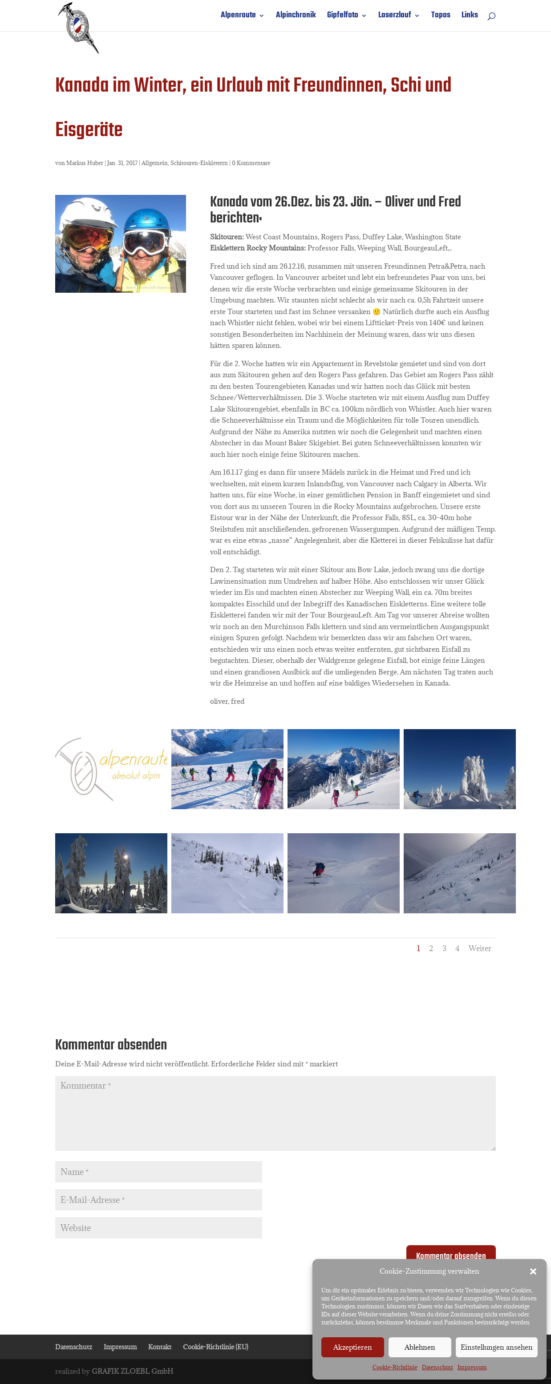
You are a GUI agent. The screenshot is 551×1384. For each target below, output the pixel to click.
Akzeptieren (352, 1347)
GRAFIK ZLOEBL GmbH (132, 1371)
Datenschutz (437, 1367)
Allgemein (155, 162)
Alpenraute (238, 17)
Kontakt (159, 1347)
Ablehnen (420, 1347)
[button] (533, 1271)
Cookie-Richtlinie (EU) (215, 1347)
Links (470, 17)
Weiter (480, 948)
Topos (440, 17)
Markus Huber (84, 162)
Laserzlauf (394, 17)
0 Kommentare (251, 162)
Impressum (472, 1367)
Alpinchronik (296, 17)
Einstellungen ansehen (497, 1347)
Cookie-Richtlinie (395, 1367)
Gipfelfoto (342, 17)
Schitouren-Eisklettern (199, 162)
